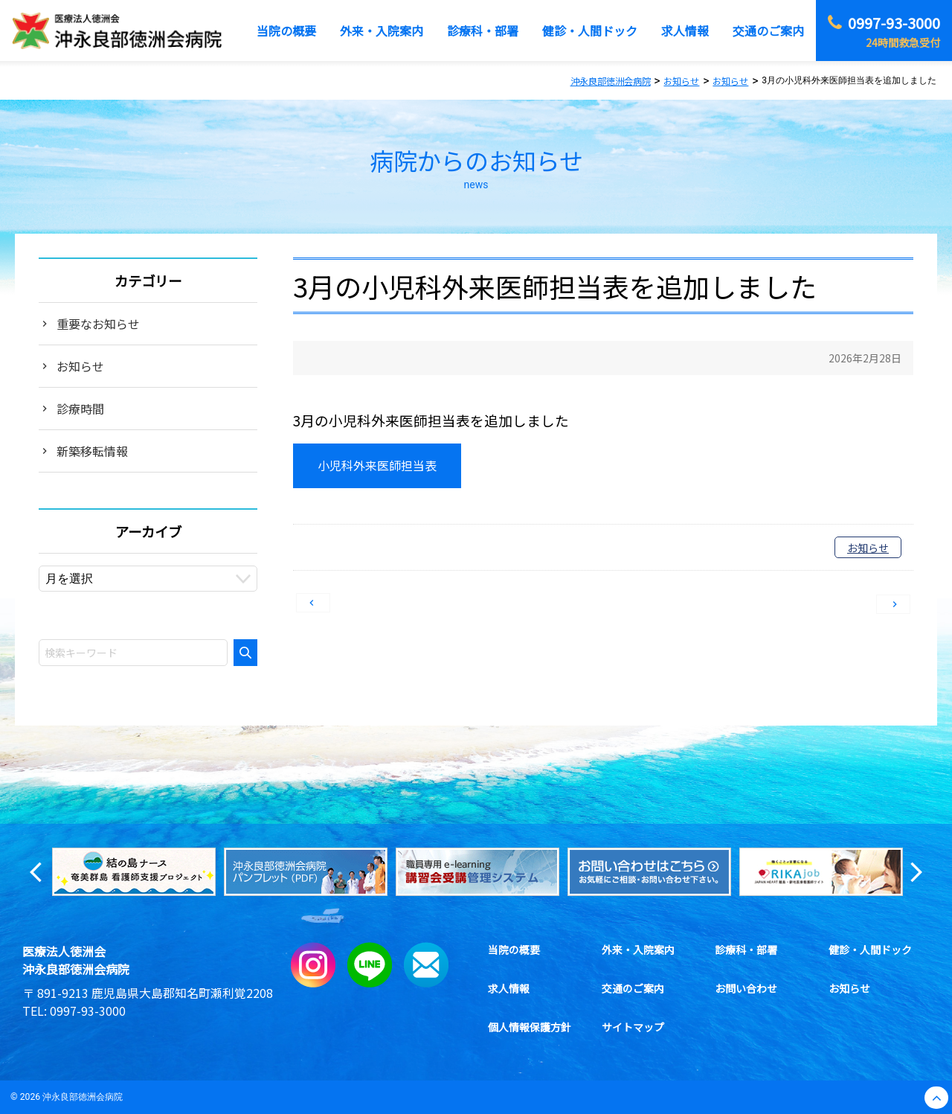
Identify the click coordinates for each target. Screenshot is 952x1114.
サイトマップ (633, 1026)
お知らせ (868, 547)
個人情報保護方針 (529, 1026)
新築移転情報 (92, 451)
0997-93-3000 (88, 1010)
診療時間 (80, 408)
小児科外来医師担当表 (377, 465)
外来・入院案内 (638, 949)
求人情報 (509, 988)
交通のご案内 (633, 988)
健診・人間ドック (870, 949)
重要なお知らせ (98, 324)
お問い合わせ (746, 988)
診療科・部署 (746, 949)
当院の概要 (514, 949)
